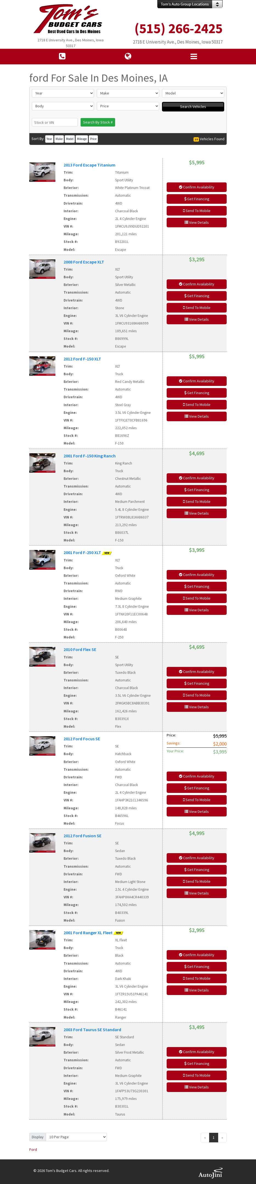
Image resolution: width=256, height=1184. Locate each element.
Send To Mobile (197, 210)
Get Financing (196, 198)
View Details (196, 222)
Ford (33, 1149)
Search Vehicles (193, 106)
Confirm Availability (196, 187)
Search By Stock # (98, 122)
